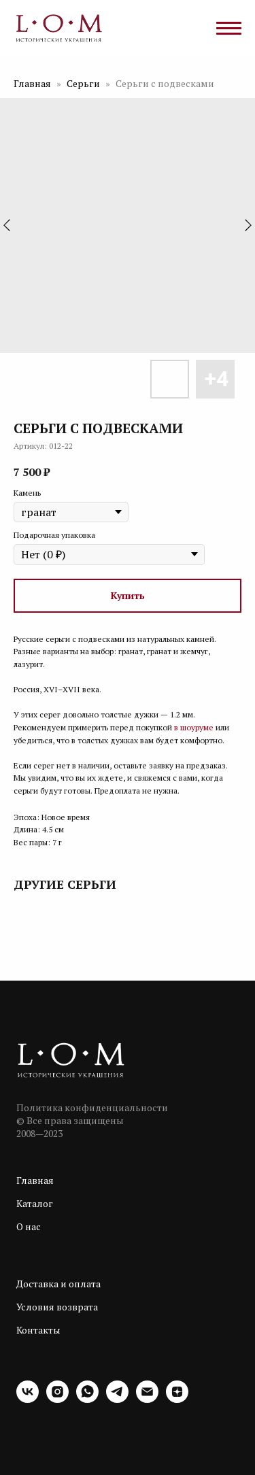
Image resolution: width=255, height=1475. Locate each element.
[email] (147, 1399)
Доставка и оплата (58, 1283)
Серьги (84, 83)
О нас (28, 1226)
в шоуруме (194, 727)
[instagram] (57, 1399)
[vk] (27, 1399)
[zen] (177, 1399)
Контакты (38, 1329)
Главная (32, 83)
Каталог (34, 1203)
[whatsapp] (87, 1399)
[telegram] (117, 1399)
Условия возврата (57, 1306)
